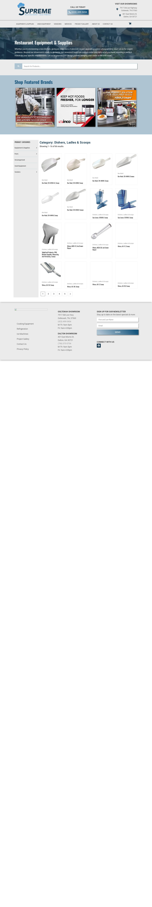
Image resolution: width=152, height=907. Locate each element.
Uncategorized (20, 160)
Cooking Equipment (25, 328)
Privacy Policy (23, 353)
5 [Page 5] (64, 298)
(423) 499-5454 (64, 326)
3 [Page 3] (53, 298)
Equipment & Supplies (25, 24)
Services (68, 24)
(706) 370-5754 (64, 348)
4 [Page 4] (59, 298)
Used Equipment (44, 24)
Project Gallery (82, 24)
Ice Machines (22, 338)
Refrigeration (22, 333)
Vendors (57, 24)
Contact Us (107, 24)
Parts (16, 154)
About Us (96, 24)
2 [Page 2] (48, 298)
